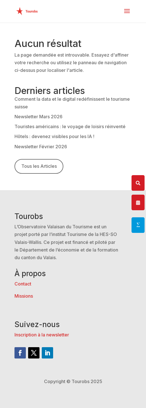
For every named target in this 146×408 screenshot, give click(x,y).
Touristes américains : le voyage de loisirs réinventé (70, 126)
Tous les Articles (39, 166)
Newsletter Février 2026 (40, 146)
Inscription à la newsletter (41, 335)
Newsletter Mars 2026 (38, 116)
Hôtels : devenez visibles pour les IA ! (54, 136)
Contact (22, 284)
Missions (23, 296)
